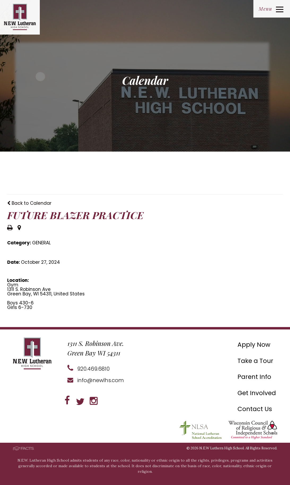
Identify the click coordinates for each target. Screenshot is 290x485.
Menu (271, 9)
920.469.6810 (88, 369)
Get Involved (256, 393)
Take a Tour (255, 361)
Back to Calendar (29, 203)
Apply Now (253, 344)
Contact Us (254, 409)
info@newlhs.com (95, 380)
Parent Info (254, 377)
